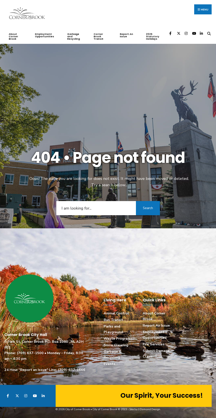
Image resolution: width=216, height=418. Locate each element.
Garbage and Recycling (73, 36)
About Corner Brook (13, 36)
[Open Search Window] (209, 33)
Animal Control (116, 313)
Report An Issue (126, 35)
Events (109, 364)
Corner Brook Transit (98, 36)
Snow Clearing (116, 345)
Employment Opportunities (44, 35)
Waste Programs (118, 338)
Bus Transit (113, 319)
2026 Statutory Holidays (152, 36)
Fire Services (154, 344)
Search (148, 208)
